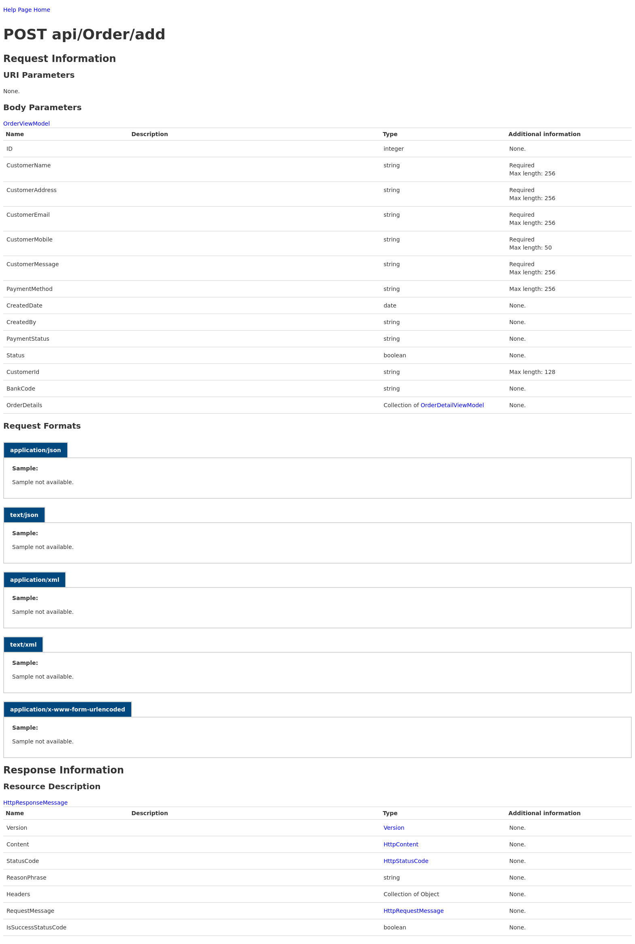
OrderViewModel (26, 123)
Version (394, 827)
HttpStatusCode (406, 861)
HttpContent (401, 844)
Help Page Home (26, 9)
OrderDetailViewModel (452, 405)
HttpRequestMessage (414, 911)
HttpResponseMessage (35, 802)
